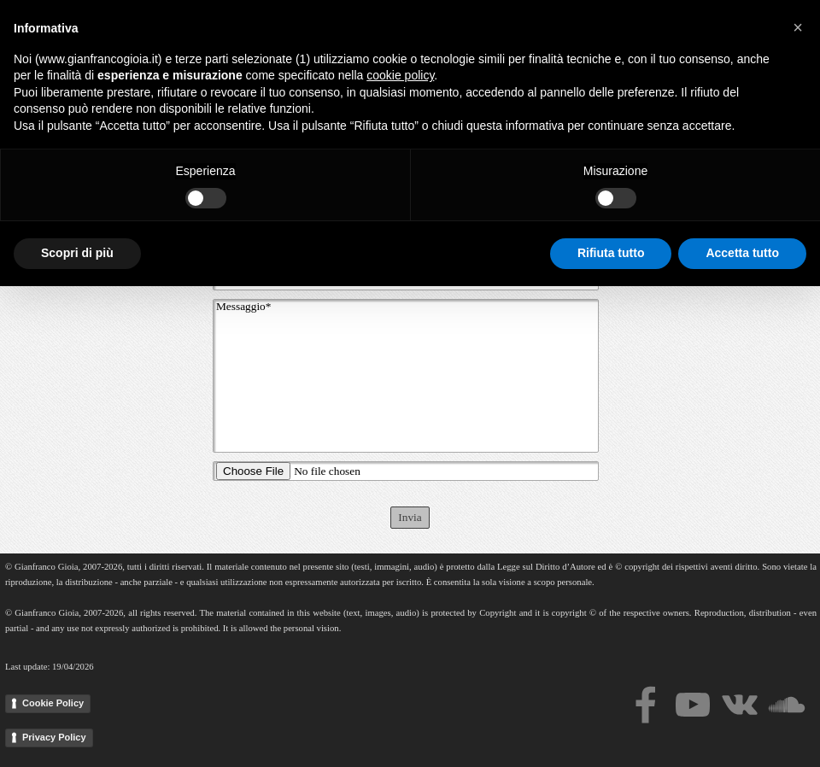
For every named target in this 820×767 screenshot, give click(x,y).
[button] (797, 508)
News (770, 29)
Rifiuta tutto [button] (611, 734)
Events (686, 29)
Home (335, 29)
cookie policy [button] (400, 556)
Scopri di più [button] (77, 734)
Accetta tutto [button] (742, 734)
